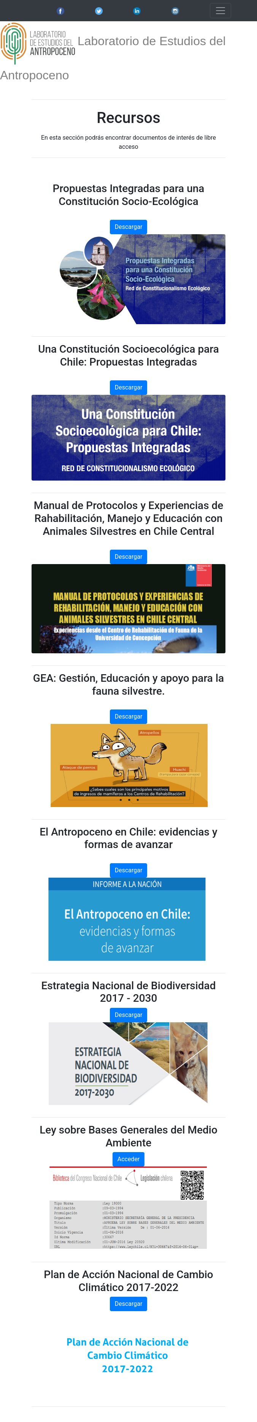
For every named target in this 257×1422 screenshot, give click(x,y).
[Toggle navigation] (220, 10)
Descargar (129, 226)
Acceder (128, 1159)
